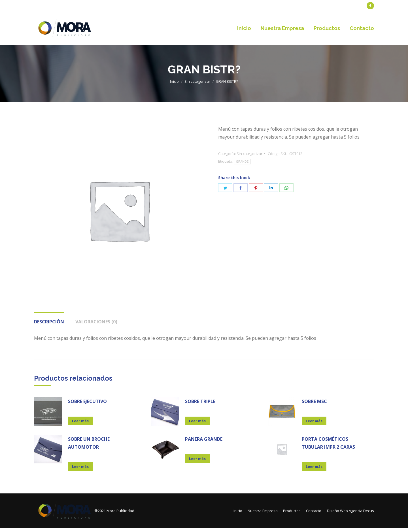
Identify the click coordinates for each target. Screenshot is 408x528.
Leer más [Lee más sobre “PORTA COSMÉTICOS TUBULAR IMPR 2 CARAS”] (314, 466)
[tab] (49, 319)
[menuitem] (47, 6)
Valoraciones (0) (96, 322)
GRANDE (242, 161)
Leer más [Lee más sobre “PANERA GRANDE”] (197, 458)
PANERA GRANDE (203, 439)
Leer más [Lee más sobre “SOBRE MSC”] (314, 420)
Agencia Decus (361, 510)
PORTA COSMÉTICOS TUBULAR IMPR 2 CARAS (328, 443)
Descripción (49, 322)
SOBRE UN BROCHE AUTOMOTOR (89, 443)
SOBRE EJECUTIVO (87, 401)
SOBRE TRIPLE (200, 401)
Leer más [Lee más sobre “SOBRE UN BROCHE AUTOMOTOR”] (80, 466)
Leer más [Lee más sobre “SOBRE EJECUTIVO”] (80, 420)
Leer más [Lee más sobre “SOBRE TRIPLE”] (197, 420)
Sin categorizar (249, 153)
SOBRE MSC (314, 401)
